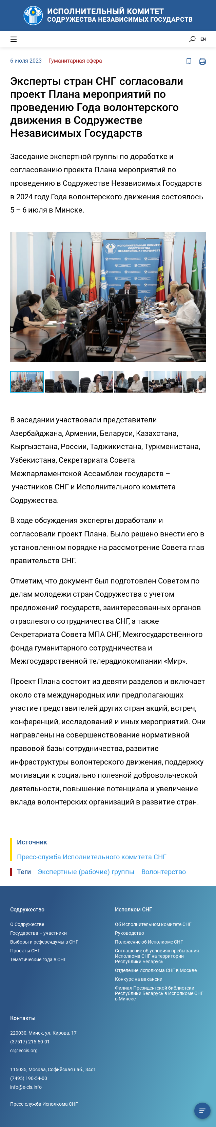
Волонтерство (163, 872)
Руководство (129, 933)
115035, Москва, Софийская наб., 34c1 (53, 1069)
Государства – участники (38, 933)
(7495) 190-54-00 (28, 1078)
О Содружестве (27, 924)
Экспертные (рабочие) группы (86, 872)
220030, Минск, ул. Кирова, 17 (43, 1033)
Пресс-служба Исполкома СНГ (44, 1104)
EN (203, 39)
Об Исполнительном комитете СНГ (153, 924)
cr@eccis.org (24, 1050)
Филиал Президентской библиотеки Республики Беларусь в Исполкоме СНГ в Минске (159, 993)
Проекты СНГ (25, 950)
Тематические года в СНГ (38, 959)
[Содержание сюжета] (202, 1111)
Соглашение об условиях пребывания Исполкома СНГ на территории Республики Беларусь (157, 956)
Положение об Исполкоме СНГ (149, 942)
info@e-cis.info (26, 1087)
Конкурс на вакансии (138, 979)
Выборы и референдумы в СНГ (44, 942)
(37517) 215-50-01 (30, 1041)
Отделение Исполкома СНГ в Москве (156, 970)
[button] (199, 229)
